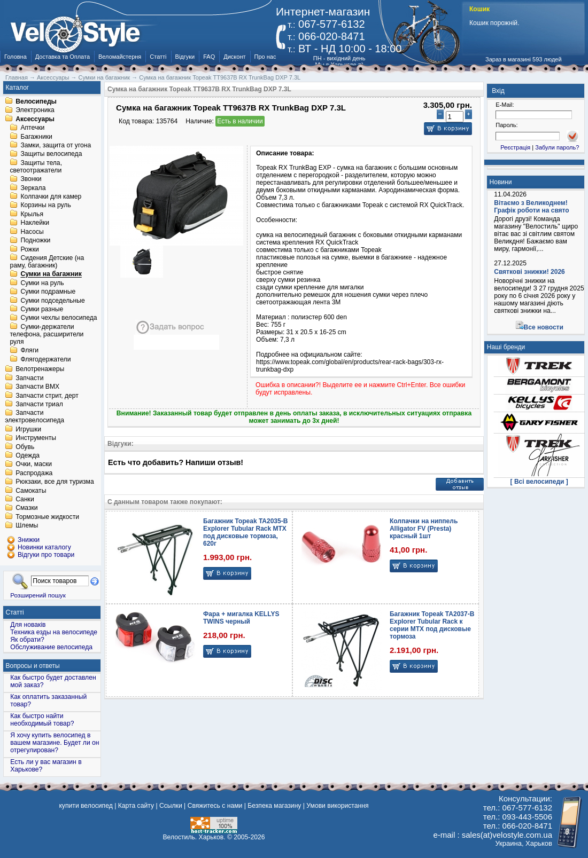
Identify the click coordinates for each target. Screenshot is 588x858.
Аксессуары (35, 119)
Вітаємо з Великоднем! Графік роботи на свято (531, 206)
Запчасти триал (39, 404)
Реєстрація (515, 147)
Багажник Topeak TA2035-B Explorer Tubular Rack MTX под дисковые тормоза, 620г (245, 532)
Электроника (35, 110)
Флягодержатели (45, 359)
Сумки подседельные (52, 300)
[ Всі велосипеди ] (539, 481)
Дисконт (234, 56)
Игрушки (28, 429)
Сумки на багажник (50, 274)
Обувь (25, 447)
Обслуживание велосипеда (51, 647)
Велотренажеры (40, 369)
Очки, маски (34, 464)
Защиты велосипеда (51, 154)
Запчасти (29, 378)
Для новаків (27, 624)
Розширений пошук (38, 595)
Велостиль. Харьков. (194, 837)
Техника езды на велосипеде (53, 632)
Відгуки (185, 56)
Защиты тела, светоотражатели (36, 166)
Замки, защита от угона (55, 145)
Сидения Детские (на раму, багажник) (47, 261)
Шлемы (27, 526)
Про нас (265, 56)
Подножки (35, 241)
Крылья (31, 214)
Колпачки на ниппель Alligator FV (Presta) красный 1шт (424, 528)
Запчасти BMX (37, 387)
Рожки (29, 249)
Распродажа (34, 473)
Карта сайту (136, 805)
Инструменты (36, 438)
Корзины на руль (45, 205)
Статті (158, 56)
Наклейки (34, 223)
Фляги (29, 351)
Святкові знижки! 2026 (529, 271)
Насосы (31, 231)
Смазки (26, 508)
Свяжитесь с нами (215, 805)
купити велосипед (85, 805)
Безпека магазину (274, 805)
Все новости (543, 327)
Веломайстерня (119, 56)
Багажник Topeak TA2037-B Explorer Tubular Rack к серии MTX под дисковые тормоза (432, 625)
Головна (15, 56)
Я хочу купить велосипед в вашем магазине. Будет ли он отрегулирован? (54, 742)
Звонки (30, 179)
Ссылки (170, 805)
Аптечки (32, 128)
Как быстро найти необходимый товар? (42, 719)
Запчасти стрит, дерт (47, 395)
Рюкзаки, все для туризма (55, 482)
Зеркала (32, 188)
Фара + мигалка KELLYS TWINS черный (241, 617)
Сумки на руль (42, 283)
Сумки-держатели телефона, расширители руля (46, 334)
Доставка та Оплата (62, 56)
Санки (25, 499)
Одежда (28, 455)
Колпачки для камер (50, 196)
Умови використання (337, 805)
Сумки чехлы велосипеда (58, 318)
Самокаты (31, 490)
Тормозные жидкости (47, 517)
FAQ (209, 56)
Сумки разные (41, 309)
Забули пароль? (557, 147)
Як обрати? (27, 639)
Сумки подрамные (47, 292)
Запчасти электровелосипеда (34, 417)
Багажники (36, 136)
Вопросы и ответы (33, 666)
